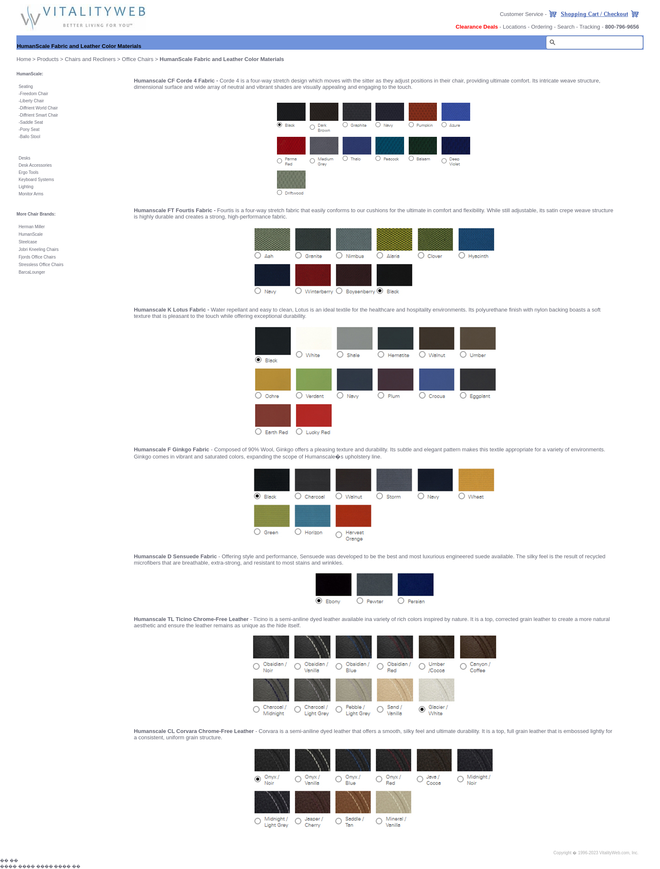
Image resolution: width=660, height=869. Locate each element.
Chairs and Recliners (90, 59)
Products (48, 59)
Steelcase (28, 242)
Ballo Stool (30, 136)
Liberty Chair (32, 101)
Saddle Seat (31, 122)
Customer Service (521, 14)
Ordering (542, 27)
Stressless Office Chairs (41, 264)
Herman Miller (32, 226)
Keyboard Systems (36, 179)
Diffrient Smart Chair (39, 115)
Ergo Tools (28, 172)
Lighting (26, 186)
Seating (26, 86)
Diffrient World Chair (39, 108)
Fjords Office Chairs (37, 257)
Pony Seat (30, 129)
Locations (515, 27)
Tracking (589, 27)
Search (566, 27)
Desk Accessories (35, 165)
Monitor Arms (31, 194)
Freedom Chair (34, 93)
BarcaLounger (32, 272)
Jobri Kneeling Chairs (39, 249)
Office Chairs (138, 59)
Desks (24, 158)
